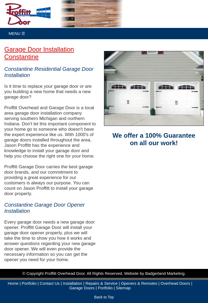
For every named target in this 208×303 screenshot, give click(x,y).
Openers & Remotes (139, 283)
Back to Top (104, 297)
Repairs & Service (102, 283)
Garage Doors (82, 288)
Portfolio (29, 283)
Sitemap (123, 288)
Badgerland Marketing (165, 273)
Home (13, 283)
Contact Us (50, 283)
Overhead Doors (175, 283)
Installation (72, 283)
